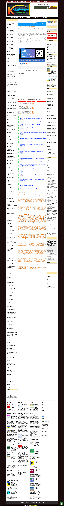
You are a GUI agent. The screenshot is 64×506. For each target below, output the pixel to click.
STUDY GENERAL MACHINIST (41, 246)
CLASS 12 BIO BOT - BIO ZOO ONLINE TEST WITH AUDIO (11, 76)
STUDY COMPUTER (30, 244)
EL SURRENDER (26, 219)
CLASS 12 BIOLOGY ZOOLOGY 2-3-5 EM (12, 83)
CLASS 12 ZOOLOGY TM (27, 209)
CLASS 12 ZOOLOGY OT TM (51, 52)
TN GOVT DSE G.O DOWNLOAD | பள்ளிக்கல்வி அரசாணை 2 (25, 259)
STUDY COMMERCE (25, 244)
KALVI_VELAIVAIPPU (25, 230)
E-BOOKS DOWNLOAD (31, 218)
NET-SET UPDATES (30, 232)
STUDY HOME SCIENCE (10, 269)
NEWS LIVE (32, 233)
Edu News (48, 276)
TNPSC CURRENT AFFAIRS (42, 262)
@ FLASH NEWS (23, 20)
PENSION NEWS (33, 235)
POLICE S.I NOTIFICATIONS (30, 236)
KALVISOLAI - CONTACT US (34, 230)
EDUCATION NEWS (20, 219)
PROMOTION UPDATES (31, 238)
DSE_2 (26, 218)
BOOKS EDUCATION (20, 200)
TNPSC (48, 284)
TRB (47, 283)
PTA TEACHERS (9, 216)
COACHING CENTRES (10, 112)
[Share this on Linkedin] (24, 63)
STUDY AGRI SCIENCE (42, 241)
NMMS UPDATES (39, 233)
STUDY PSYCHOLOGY (31, 251)
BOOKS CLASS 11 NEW (26, 197)
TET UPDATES (21, 257)
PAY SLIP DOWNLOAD (27, 235)
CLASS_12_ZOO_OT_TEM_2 (22, 213)
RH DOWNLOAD (9, 220)
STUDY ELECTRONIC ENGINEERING (32, 245)
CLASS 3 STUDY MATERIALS (11, 101)
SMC (23, 241)
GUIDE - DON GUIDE (10, 146)
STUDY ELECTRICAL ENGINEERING (22, 245)
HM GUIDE (29, 227)
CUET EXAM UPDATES (36, 216)
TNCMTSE (31, 261)
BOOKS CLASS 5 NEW (32, 198)
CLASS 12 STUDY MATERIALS (38, 207)
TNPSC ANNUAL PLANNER (11, 345)
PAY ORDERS (20, 235)
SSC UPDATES (26, 241)
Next (37, 70)
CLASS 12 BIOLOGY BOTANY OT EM (27, 205)
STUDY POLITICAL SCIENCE (11, 291)
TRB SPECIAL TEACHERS (37, 266)
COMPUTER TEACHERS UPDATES (36, 214)
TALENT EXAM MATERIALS (42, 254)
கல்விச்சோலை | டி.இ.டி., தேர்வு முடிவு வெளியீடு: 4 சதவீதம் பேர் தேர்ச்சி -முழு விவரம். (23, 456)
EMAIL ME (34, 219)
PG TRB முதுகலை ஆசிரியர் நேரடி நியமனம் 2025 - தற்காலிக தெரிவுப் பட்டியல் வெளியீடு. (52, 217)
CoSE (43, 214)
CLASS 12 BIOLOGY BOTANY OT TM (37, 205)
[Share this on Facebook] (20, 63)
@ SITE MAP (37, 194)
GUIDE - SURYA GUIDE (42, 226)
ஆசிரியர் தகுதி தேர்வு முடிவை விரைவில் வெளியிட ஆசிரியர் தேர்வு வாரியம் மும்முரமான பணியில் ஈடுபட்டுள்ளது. (23, 466)
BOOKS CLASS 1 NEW (10, 28)
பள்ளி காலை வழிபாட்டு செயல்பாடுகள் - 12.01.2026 (27, 176)
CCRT (44, 201)
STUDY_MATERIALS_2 (27, 254)
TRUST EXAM (31, 267)
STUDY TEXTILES (28, 253)
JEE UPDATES (40, 229)
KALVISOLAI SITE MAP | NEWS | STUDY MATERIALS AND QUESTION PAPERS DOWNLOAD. (37, 406)
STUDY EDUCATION (42, 244)
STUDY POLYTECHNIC (24, 251)
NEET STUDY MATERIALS (11, 188)
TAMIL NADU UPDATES (31, 255)
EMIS (38, 219)
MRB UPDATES (9, 183)
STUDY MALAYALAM (10, 274)
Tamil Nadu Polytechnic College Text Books (11, 463)
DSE (23, 218)
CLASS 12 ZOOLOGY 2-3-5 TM (30, 208)
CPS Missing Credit (40, 215)
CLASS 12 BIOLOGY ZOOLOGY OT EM (12, 87)
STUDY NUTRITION (42, 249)
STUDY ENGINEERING (40, 245)
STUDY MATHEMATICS (10, 277)
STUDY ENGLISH (9, 255)
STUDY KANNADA (10, 270)
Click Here (32, 103)
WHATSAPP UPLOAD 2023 (37, 268)
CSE (25, 216)
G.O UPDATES (30, 222)
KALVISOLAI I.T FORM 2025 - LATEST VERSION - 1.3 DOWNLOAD (37, 479)
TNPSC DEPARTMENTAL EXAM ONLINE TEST (37, 263)
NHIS (35, 233)
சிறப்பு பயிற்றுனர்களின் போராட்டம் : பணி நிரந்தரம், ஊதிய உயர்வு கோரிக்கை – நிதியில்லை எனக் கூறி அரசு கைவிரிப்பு (52, 200)
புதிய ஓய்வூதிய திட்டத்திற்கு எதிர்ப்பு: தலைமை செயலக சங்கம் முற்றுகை (51, 229)
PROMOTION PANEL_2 (22, 238)
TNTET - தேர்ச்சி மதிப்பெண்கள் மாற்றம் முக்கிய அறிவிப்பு (51, 181)
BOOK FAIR (8, 27)
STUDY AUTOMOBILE (32, 242)
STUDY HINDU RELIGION (11, 266)
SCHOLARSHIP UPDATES (11, 224)
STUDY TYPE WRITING (35, 253)
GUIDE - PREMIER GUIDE (42, 225)
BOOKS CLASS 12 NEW (33, 197)
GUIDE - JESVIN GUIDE (10, 152)
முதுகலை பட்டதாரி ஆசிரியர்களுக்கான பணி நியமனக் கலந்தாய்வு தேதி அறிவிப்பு (31, 118)
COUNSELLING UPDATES (22, 215)
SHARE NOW (20, 241)
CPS (36, 215)
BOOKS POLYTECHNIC (42, 200)
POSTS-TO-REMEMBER (30, 237)
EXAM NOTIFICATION (39, 220)
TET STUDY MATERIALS (10, 321)
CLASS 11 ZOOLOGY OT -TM (11, 74)
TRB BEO (45, 265)
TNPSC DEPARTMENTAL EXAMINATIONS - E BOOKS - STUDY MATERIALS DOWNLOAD (14, 406)
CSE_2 (28, 216)
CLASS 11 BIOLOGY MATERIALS (27, 203)
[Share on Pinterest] (23, 63)
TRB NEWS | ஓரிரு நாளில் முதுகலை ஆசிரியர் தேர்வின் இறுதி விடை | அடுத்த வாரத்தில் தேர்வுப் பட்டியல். (23, 425)
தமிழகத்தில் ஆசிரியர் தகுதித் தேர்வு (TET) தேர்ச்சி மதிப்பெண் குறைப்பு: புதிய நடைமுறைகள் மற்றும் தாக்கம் (52, 186)
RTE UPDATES (9, 223)
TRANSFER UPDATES (24, 265)
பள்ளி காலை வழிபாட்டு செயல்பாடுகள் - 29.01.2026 (27, 129)
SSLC (47, 279)
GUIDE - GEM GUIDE (10, 149)
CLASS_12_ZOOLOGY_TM (31, 213)
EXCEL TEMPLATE (25, 221)
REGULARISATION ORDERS (11, 217)
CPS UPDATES (9, 118)
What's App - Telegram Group (51, 289)
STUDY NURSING (37, 249)
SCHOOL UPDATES (10, 226)
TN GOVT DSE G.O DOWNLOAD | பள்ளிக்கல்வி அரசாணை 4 (29, 260)
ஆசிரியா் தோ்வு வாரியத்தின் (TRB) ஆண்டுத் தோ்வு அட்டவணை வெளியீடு (31, 168)
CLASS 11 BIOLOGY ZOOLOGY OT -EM (37, 203)
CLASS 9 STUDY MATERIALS (11, 109)
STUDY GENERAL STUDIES (11, 262)
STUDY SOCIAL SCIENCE (21, 252)
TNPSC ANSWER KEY (28, 262)
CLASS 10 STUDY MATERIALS (11, 64)
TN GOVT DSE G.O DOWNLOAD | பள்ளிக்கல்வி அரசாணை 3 (12, 335)
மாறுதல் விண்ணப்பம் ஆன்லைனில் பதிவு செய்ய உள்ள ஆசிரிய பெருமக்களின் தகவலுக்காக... (14, 492)
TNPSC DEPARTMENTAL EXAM (12, 351)
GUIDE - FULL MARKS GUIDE (11, 147)
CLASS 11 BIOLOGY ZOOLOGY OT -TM (12, 69)
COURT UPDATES (31, 215)
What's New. (31, 268)
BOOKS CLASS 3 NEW (50, 98)
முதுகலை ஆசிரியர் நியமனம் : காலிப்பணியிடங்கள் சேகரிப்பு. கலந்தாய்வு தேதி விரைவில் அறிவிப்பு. (51, 178)
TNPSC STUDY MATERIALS (11, 357)
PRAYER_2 (36, 237)
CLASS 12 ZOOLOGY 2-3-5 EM (11, 92)
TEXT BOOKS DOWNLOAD (29, 257)
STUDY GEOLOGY (9, 264)
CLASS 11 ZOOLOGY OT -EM (11, 72)
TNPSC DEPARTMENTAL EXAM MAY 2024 (14, 447)
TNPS (42, 261)
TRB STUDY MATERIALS (10, 373)
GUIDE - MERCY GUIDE (28, 225)
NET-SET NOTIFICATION (11, 191)
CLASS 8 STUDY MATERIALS (11, 108)
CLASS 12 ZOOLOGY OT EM (38, 208)
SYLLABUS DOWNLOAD (34, 254)
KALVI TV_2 (19, 230)
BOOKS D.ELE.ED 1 (37, 199)
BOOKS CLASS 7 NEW (10, 41)
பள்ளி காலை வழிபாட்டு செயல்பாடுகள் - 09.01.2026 (27, 185)
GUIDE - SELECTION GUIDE (28, 226)
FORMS (43, 221)
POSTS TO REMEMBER (22, 237)
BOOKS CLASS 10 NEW (10, 30)
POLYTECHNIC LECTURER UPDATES (40, 236)
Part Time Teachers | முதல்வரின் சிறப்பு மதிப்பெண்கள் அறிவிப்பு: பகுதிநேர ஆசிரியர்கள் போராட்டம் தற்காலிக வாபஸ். (52, 207)
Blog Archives (53, 64)
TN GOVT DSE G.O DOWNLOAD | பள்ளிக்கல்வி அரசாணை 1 (38, 258)
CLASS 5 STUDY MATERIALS (34, 210)
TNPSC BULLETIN (35, 262)
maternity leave (9, 387)
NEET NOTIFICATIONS (10, 187)
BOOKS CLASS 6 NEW (38, 198)
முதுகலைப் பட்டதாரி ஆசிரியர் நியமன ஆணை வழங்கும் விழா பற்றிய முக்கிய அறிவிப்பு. (33, 138)
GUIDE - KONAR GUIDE (10, 153)
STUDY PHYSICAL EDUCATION (31, 250)
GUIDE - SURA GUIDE (35, 226)
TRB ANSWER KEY (39, 265)
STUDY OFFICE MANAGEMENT (22, 250)
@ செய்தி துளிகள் (42, 194)
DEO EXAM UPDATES (25, 217)
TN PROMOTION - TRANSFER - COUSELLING (11, 339)
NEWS (23, 233)
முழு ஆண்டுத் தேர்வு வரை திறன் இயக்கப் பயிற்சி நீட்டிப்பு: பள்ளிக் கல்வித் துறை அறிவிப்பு (51, 196)
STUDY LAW (9, 271)
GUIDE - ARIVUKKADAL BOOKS (12, 140)
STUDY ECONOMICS (36, 244)
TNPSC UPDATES (32, 264)
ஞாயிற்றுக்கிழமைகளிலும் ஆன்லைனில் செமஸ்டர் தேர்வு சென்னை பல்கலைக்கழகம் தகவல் (32, 24)
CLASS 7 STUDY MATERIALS (11, 106)
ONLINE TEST (23, 234)
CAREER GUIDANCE (29, 201)
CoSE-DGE (48, 277)
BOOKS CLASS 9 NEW (31, 199)
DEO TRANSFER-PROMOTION (34, 217)
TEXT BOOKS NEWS (37, 257)
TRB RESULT (30, 266)
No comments (33, 26)
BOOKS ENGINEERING (28, 200)
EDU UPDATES (29, 20)
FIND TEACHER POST (32, 221)
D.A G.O (41, 216)
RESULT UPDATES (9, 219)
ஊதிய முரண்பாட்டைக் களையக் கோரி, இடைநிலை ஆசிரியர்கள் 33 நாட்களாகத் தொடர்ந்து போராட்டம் (52, 189)
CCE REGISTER (40, 201)
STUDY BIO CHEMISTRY (39, 242)
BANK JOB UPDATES (27, 196)
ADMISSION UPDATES (35, 195)
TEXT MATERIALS (42, 257)
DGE (40, 217)
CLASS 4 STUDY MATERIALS (25, 210)
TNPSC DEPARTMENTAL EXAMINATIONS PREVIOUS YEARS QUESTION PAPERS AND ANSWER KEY (14, 417)
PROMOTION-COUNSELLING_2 (23, 239)
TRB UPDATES (25, 267)
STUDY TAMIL (9, 302)
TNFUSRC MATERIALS (37, 261)
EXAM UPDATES (9, 135)
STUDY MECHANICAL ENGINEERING (10, 279)
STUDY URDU (41, 253)
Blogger (42, 502)
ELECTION (31, 219)
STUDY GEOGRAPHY (10, 263)
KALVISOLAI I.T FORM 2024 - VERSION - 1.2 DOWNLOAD (37, 470)
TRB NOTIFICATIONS (22, 266)
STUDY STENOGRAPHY (40, 252)
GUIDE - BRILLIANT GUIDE (11, 142)
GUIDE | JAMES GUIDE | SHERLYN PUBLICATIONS (37, 442)
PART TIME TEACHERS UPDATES (32, 234)
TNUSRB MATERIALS (10, 361)
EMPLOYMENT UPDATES (11, 129)
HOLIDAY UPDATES (21, 228)
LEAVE (8, 180)
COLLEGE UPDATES (26, 214)
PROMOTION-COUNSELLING (41, 238)
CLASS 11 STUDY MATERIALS (11, 71)
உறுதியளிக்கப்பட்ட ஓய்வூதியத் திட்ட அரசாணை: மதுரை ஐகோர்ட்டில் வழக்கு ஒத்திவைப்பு (52, 234)
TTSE (35, 267)
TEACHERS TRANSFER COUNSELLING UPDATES (11, 315)
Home (7, 1)
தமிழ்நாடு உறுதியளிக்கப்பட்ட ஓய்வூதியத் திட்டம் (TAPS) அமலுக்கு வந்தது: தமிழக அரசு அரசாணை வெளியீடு (52, 225)
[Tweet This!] (22, 63)
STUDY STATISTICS (33, 252)
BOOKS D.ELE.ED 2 (42, 199)
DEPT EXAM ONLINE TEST (51, 287)
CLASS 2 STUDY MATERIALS (36, 209)
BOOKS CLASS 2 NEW (40, 197)
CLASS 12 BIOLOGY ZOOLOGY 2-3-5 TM (33, 206)
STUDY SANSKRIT (37, 251)
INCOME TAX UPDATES (32, 228)
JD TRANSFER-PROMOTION (27, 229)
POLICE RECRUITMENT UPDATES (12, 205)
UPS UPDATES (43, 267)
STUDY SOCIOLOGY (27, 252)
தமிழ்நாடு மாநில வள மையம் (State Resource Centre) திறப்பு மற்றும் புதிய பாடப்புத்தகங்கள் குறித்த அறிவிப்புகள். (52, 193)
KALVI (44, 229)
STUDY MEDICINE (25, 249)
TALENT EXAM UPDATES (11, 313)
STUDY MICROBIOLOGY (31, 249)
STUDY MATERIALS (10, 276)
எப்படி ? (43, 268)
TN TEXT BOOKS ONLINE (26, 261)
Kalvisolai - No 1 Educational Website (31, 502)
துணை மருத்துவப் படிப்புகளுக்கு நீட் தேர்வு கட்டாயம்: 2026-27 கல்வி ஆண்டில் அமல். (32, 158)
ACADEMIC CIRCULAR (28, 195)
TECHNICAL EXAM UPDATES (11, 317)
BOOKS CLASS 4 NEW (25, 198)
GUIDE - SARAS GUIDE (21, 226)
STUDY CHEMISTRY (38, 243)
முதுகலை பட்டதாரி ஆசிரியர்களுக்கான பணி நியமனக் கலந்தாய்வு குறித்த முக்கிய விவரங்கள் (51, 166)
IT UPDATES (43, 228)
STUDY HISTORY (9, 267)
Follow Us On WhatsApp (33, 505)
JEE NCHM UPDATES (34, 229)
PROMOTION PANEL (42, 237)
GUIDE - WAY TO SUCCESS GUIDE (22, 227)
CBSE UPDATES (35, 201)
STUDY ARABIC (20, 242)
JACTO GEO (20, 229)
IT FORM (38, 228)
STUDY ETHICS (23, 246)
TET (7, 318)
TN (29, 258)
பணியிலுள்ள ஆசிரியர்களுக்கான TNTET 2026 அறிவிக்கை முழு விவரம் (51, 160)
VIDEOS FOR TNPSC (23, 268)
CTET (31, 216)
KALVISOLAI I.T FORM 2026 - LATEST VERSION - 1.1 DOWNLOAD (30, 124)
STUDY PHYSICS (38, 250)
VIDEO (19, 268)
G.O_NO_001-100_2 (36, 222)
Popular (48, 64)
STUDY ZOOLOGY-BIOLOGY (11, 309)
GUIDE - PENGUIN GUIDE (35, 225)
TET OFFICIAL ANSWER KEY (11, 320)
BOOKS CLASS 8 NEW (24, 199)
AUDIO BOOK (9, 26)
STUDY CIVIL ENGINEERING (11, 242)
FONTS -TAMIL (39, 221)
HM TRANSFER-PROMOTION (36, 227)
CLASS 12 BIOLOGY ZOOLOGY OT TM (28, 207)
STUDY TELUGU (23, 253)
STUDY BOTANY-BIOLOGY (11, 237)
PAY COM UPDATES (41, 234)
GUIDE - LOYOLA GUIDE (21, 225)
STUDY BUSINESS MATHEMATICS (29, 243)
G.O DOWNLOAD (24, 222)
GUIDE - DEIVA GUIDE (10, 143)
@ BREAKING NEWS (20, 194)
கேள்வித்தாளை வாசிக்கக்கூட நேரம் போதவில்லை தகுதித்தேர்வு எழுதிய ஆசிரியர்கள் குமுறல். (35, 427)
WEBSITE (28, 268)
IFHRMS (27, 228)
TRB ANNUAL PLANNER (32, 265)
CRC (23, 216)
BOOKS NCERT (35, 200)
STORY (30, 241)
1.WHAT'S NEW (20, 195)
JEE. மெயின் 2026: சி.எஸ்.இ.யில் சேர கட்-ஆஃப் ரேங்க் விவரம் (29, 127)
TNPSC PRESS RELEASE (10, 356)
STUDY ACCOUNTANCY (35, 241)
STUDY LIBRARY (9, 273)
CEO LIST (29, 202)
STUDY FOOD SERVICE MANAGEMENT (31, 246)
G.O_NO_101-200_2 (42, 222)
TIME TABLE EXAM (24, 258)
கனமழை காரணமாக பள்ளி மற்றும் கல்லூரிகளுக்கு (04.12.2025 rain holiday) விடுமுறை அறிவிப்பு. (54, 70)
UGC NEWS (38, 267)
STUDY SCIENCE (43, 251)
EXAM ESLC (33, 220)
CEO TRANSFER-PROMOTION (22, 202)
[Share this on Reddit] (26, 63)
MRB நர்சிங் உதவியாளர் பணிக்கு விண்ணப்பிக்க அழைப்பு (28, 174)
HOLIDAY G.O (43, 227)
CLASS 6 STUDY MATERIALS (42, 210)
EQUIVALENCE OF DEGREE (27, 220)
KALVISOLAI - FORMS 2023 (13, 483)
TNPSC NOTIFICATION (10, 354)
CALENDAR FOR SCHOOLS (22, 201)
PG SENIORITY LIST (39, 235)
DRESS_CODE (20, 218)
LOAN (8, 181)
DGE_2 (43, 217)
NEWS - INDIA (27, 233)
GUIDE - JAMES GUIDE (10, 150)
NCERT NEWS (9, 184)
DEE (20, 217)
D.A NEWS (44, 216)
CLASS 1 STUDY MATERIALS (35, 202)
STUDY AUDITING (26, 242)
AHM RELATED (43, 195)
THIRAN (19, 258)
